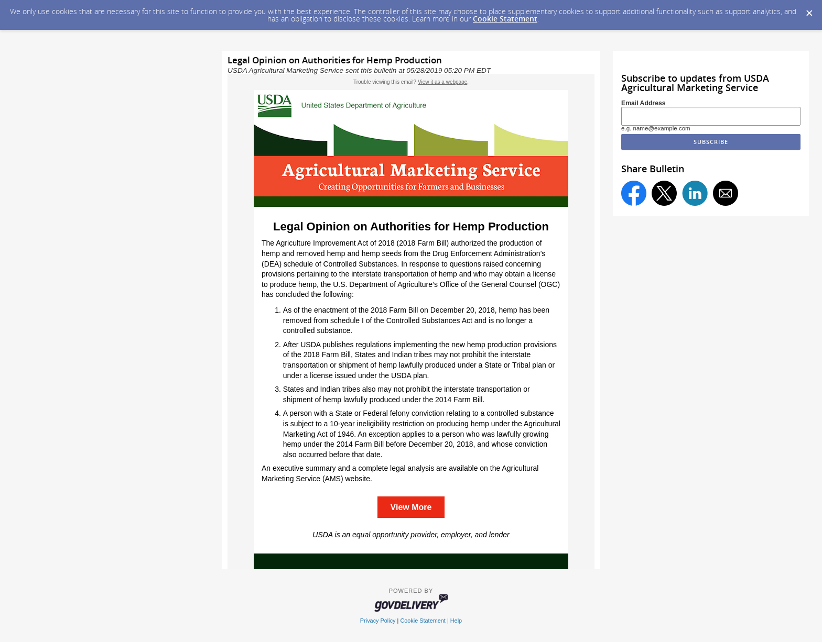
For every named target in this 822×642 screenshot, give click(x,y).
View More (411, 507)
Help (456, 620)
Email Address (643, 103)
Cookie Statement (505, 19)
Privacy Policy (378, 620)
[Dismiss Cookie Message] (809, 10)
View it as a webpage (442, 82)
